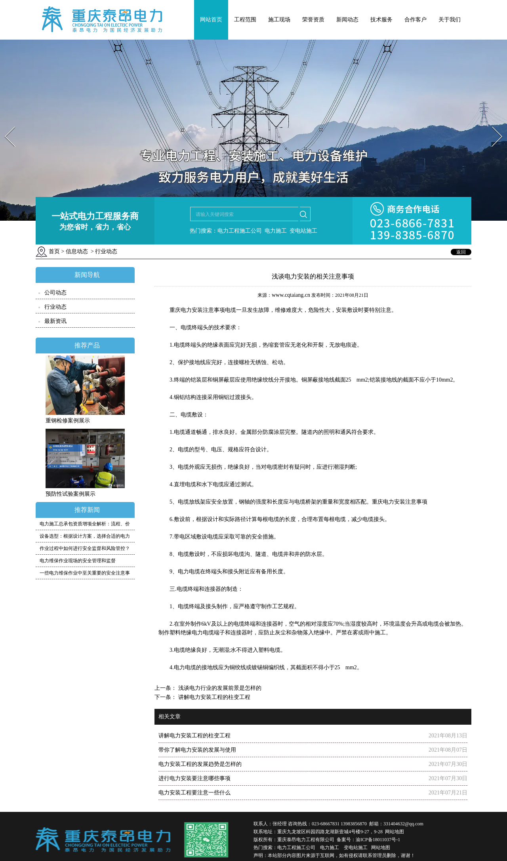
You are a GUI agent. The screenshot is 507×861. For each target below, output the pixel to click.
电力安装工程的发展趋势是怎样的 (200, 764)
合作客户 (415, 20)
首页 (54, 251)
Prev (5, 124)
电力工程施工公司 (296, 847)
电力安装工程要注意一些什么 (194, 793)
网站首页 (211, 20)
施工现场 (279, 20)
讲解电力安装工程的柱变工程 (213, 697)
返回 (461, 252)
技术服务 (381, 20)
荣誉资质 (313, 20)
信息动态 (77, 251)
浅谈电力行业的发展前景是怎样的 (219, 688)
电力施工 (329, 847)
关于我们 (449, 20)
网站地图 (394, 831)
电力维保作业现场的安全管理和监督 (78, 560)
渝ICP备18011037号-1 (378, 839)
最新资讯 (55, 321)
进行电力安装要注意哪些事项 (194, 778)
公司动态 (55, 293)
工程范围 (245, 20)
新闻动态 (347, 20)
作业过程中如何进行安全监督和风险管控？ (85, 548)
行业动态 (55, 307)
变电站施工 (356, 847)
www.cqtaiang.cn (291, 295)
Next (492, 124)
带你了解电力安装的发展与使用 (197, 750)
